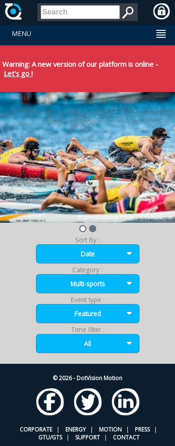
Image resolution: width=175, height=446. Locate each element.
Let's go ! (18, 73)
